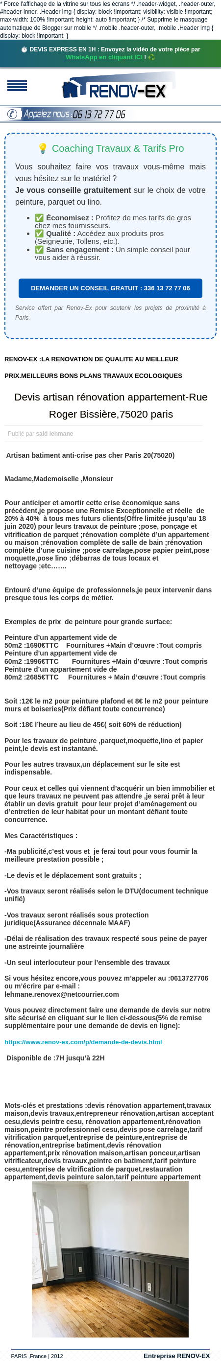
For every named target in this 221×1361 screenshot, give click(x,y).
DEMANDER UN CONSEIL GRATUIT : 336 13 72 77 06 (110, 288)
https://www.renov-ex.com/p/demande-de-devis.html (83, 1042)
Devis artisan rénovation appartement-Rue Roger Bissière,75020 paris (111, 405)
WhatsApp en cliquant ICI (104, 57)
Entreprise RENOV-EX (177, 1356)
